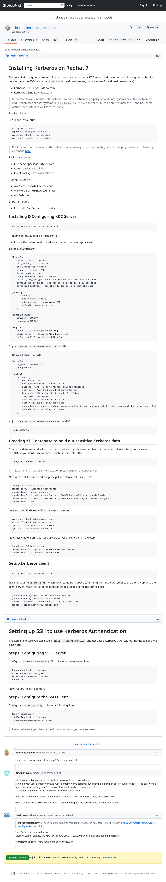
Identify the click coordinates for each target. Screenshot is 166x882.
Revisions (29, 40)
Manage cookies (109, 873)
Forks (70, 40)
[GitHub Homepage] (13, 873)
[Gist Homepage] (12, 5)
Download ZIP (152, 39)
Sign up (157, 5)
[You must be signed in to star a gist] (136, 27)
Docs (88, 873)
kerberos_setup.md (41, 27)
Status (67, 873)
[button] (138, 40)
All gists (71, 5)
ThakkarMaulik (24, 815)
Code (11, 39)
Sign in (144, 5)
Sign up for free (17, 857)
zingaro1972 (23, 772)
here (28, 151)
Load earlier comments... (87, 743)
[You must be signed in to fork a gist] (153, 27)
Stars (50, 40)
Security (58, 873)
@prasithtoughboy (28, 822)
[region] (83, 337)
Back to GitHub (86, 5)
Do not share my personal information (137, 873)
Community (77, 873)
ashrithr (18, 27)
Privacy (48, 873)
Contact (96, 873)
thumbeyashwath (26, 752)
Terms (40, 873)
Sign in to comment (107, 857)
